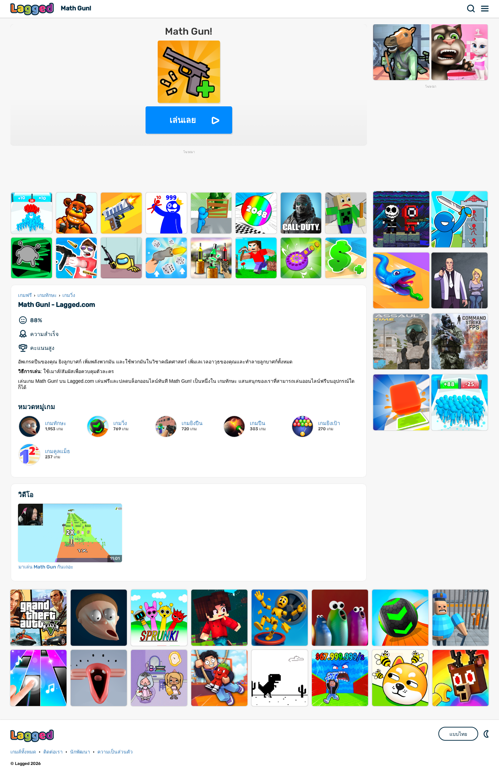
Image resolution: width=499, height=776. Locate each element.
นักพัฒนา (80, 752)
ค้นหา (471, 8)
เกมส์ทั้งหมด (23, 752)
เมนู (485, 8)
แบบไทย (458, 734)
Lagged (32, 9)
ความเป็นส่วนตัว (115, 752)
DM (487, 734)
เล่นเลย (182, 120)
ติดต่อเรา (53, 752)
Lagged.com (32, 735)
